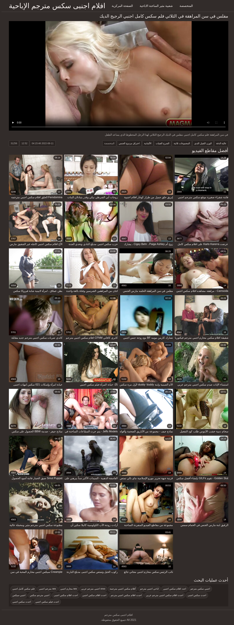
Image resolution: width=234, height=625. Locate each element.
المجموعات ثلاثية (180, 143)
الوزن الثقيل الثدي (201, 143)
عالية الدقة (220, 143)
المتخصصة (184, 6)
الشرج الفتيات (161, 143)
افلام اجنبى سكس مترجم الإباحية (55, 6)
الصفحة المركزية (120, 6)
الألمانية (146, 143)
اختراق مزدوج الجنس (127, 143)
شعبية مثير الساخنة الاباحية (154, 6)
